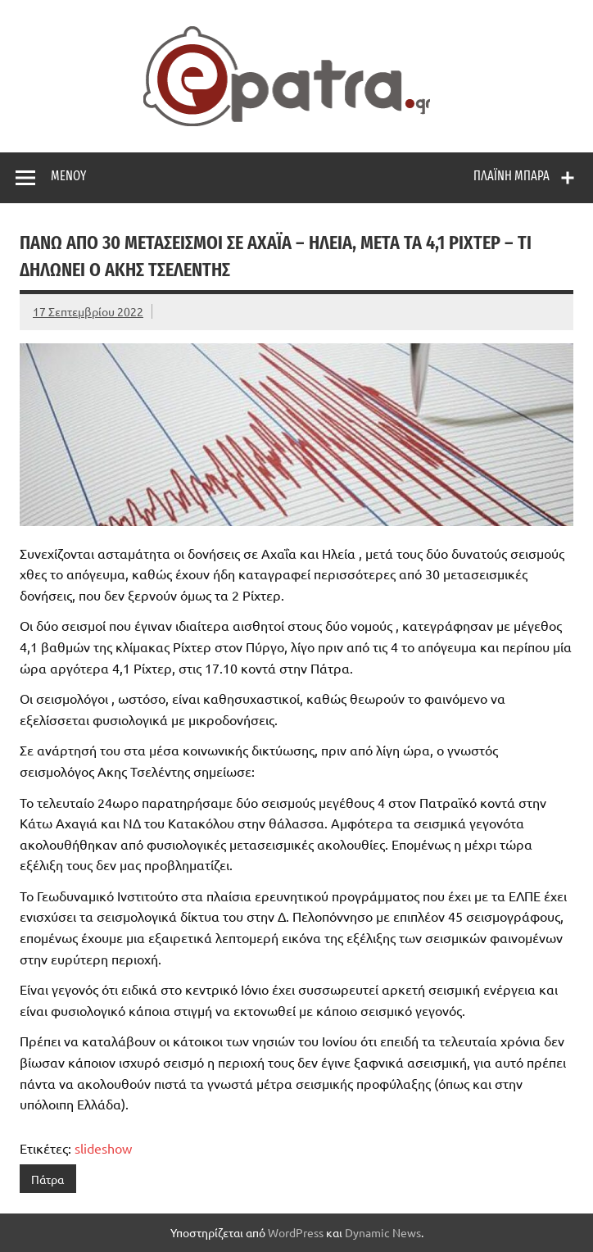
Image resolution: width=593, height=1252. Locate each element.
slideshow (103, 1148)
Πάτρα (47, 1179)
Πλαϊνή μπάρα (511, 176)
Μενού (68, 176)
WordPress (296, 1232)
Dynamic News (383, 1232)
